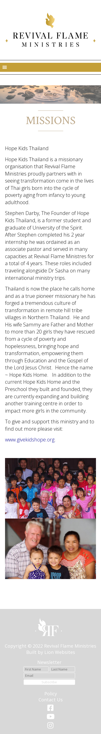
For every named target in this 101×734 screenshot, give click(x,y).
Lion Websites (59, 652)
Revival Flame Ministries (70, 646)
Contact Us (51, 700)
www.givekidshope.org (29, 439)
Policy (50, 694)
